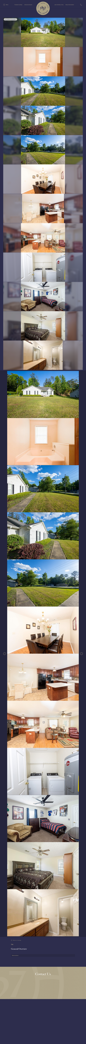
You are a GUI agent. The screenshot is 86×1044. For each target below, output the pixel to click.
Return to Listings (16, 940)
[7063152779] (81, 5)
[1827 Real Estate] (43, 8)
